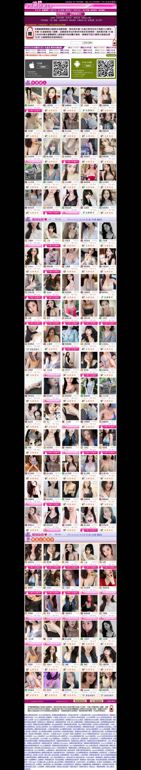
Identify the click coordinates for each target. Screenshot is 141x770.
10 (84, 219)
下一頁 (88, 219)
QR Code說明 (111, 55)
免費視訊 (39, 105)
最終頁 (99, 219)
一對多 (58, 370)
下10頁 (93, 219)
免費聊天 (95, 105)
